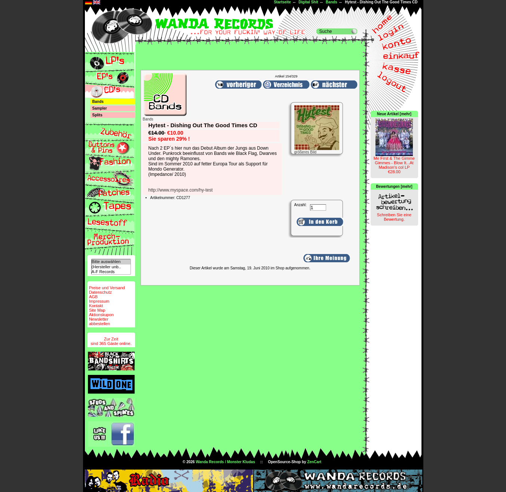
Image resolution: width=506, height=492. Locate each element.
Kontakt (96, 305)
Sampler (99, 108)
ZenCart (314, 462)
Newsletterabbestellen (99, 321)
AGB (93, 296)
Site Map (97, 310)
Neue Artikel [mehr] (394, 114)
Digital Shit (308, 2)
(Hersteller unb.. (111, 267)
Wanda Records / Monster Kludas (225, 462)
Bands (331, 2)
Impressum (99, 301)
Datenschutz (100, 292)
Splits (97, 115)
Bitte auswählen (111, 261)
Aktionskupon (101, 314)
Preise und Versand (107, 287)
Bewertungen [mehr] (394, 186)
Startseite (282, 2)
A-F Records (111, 271)
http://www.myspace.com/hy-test (180, 190)
